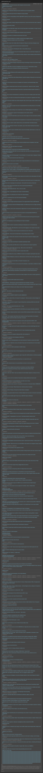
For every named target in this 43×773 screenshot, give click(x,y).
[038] (3, 636)
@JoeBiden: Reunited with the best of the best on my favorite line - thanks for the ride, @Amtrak (22, 86)
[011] (3, 721)
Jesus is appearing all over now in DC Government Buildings (15, 197)
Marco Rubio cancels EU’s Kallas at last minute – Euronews (15, 317)
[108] (3, 419)
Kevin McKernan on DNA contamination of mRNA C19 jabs (15, 346)
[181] (3, 167)
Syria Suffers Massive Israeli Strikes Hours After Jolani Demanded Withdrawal (18, 185)
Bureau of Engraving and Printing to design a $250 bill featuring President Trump (19, 368)
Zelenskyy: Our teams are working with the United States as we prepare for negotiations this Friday (22, 97)
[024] (3, 679)
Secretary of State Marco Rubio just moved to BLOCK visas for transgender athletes (20, 10)
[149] (3, 274)
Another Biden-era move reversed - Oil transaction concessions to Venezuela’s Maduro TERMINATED (23, 383)
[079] (3, 508)
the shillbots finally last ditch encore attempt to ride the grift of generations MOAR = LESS (21, 320)
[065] (3, 549)
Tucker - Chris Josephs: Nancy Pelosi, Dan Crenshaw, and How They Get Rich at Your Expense (21, 316)
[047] (3, 609)
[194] (3, 125)
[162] (3, 230)
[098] (3, 450)
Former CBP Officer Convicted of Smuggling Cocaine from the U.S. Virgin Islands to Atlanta (21, 66)
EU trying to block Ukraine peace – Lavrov (12, 619)
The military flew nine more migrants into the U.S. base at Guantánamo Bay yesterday (20, 330)
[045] (3, 615)
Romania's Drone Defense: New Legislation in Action (14, 447)
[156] (3, 250)
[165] (3, 220)
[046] (3, 612)
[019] (3, 694)
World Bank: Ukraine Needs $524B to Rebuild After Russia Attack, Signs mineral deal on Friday (21, 460)
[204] (3, 89)
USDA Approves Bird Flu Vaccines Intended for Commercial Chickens (17, 537)
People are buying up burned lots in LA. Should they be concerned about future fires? (20, 471)
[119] (3, 380)
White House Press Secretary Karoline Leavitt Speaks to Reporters (16, 524)
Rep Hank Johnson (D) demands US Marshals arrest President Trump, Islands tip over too (20, 652)
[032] (3, 652)
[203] (3, 94)
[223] (3, 25)
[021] (3, 688)
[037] (3, 638)
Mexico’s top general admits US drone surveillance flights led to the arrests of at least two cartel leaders (23, 392)
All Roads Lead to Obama (9, 133)
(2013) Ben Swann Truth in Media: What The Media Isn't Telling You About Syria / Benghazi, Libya (22, 43)
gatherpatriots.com (6, 1)
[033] (3, 651)
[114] (3, 395)
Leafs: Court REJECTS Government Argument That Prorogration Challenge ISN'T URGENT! (21, 636)
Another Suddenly (8, 457)
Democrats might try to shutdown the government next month (16, 35)
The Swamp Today (8, 750)
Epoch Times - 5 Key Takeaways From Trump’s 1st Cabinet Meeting (17, 191)
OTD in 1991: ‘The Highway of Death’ (11, 59)
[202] (3, 97)
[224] (3, 22)
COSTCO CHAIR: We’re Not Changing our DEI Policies (14, 337)
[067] (3, 543)
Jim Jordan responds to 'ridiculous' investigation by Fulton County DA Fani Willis (19, 721)
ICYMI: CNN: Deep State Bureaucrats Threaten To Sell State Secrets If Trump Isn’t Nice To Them (22, 665)
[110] (3, 413)
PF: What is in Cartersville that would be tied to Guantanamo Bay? (16, 45)
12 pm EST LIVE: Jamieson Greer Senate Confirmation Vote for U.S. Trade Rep (18, 607)
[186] (3, 151)
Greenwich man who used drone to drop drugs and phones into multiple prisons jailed (20, 454)
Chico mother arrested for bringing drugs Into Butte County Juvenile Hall (18, 32)
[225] (3, 19)
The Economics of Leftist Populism (11, 531)
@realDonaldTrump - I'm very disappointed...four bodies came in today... (17, 380)
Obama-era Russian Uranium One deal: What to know (14, 157)
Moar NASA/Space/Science (9, 555)
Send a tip (3, 771)
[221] (3, 32)
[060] (3, 565)
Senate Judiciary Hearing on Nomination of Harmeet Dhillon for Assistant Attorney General (21, 270)
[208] (3, 72)
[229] (3, 6)
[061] (3, 563)
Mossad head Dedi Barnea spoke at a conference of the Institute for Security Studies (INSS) (21, 517)
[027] (3, 670)
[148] (3, 279)
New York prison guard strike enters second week (13, 136)
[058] (3, 573)
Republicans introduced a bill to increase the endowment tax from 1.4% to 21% (19, 230)
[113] (3, 399)
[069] (3, 537)
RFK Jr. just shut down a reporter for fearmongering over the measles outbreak (19, 112)
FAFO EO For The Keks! (9, 656)
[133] (3, 330)
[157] (3, 247)
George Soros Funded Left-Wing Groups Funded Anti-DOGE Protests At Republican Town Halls (21, 142)
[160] (3, 236)
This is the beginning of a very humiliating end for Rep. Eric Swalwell (17, 220)
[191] (3, 136)
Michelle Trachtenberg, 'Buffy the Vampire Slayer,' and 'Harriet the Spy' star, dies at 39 (20, 409)
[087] (3, 485)
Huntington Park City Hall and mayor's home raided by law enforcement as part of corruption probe (22, 180)
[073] (3, 524)
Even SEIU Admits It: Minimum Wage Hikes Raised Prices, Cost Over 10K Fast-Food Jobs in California (23, 22)
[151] (3, 268)
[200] (3, 105)
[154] (3, 256)
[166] (3, 216)
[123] (3, 367)
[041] (3, 626)
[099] (3, 447)
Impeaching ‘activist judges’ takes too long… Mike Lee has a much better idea (18, 247)
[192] (3, 133)
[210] (3, 66)
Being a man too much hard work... (11, 645)
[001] (3, 750)
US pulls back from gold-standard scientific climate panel (15, 642)
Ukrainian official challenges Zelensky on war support (14, 616)
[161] (3, 233)
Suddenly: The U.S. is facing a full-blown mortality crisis (15, 648)
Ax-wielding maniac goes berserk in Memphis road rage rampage (16, 13)
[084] (3, 494)
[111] (3, 409)
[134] (3, 326)
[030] (3, 659)
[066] (3, 546)
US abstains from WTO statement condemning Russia (14, 543)
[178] (3, 176)
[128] (3, 346)
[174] (3, 188)
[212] (3, 59)
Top (2, 764)
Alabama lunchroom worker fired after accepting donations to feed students (18, 405)
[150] (3, 270)
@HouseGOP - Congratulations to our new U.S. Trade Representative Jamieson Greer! (20, 416)
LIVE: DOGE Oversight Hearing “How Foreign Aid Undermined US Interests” (18, 698)
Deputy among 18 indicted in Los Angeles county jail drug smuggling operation (19, 38)
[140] (3, 306)
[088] (3, 482)
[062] (3, 560)
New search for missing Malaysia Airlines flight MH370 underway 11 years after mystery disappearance (23, 16)
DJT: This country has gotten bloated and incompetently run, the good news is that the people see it (22, 119)
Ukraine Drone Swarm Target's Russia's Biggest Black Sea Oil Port (16, 464)
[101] (3, 440)
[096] (3, 457)
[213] (3, 54)
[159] (3, 241)
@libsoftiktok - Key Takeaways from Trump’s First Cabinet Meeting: (17, 194)
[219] (3, 38)
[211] (3, 62)
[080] (3, 504)
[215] (3, 48)
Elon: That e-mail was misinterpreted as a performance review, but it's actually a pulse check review (22, 94)
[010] (3, 723)
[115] (3, 392)
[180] (3, 169)
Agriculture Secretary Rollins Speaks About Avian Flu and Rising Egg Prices (18, 521)
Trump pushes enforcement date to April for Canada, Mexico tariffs (16, 250)
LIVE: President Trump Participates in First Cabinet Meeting (15, 573)
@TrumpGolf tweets (8, 6)
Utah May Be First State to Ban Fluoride (12, 539)
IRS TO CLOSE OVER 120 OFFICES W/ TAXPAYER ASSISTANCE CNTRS (17, 241)
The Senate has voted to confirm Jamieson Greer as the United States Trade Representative (21, 122)
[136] (3, 317)
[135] (3, 320)
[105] (3, 429)
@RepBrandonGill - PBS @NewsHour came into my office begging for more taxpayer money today (22, 227)
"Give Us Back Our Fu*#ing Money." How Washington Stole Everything (17, 691)
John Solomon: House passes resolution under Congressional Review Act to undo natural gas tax (22, 160)
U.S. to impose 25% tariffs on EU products (12, 429)
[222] (3, 28)
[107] (3, 423)
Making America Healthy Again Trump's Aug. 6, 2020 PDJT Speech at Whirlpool (19, 395)
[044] (3, 616)
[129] (3, 342)
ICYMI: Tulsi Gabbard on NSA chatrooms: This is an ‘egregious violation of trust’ (19, 672)
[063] (3, 555)
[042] (3, 622)
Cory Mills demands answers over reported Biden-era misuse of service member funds (20, 363)
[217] (3, 43)
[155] (3, 253)
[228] (3, 10)
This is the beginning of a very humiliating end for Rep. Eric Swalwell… (17, 508)
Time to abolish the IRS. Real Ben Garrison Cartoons (14, 279)
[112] (3, 405)
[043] (3, 619)
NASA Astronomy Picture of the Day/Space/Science (14, 659)
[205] (3, 86)
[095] (3, 460)
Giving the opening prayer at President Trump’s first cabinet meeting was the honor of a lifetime (22, 423)
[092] (3, 471)
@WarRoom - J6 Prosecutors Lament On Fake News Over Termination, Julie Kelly (19, 282)
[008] (3, 731)
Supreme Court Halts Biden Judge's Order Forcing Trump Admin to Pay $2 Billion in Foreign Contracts (23, 28)
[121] (3, 372)
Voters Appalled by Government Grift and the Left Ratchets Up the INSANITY (18, 563)
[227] (3, 13)
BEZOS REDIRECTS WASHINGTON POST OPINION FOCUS (15, 615)
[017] (3, 700)
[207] (3, 77)
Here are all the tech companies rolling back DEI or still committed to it (17, 334)
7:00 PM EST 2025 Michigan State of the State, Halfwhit (14, 549)
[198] (3, 112)
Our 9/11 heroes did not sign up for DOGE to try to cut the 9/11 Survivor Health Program (20, 482)
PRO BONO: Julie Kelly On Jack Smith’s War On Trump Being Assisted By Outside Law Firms (21, 268)
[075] (3, 517)
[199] (3, 109)
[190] (3, 138)
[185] (3, 155)
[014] (3, 708)
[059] (3, 570)
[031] (3, 656)
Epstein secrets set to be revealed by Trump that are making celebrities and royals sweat (20, 377)
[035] (3, 645)
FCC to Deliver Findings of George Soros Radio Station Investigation (17, 389)
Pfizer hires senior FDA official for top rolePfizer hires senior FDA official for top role (20, 492)
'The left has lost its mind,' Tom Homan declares (13, 734)
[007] (3, 734)
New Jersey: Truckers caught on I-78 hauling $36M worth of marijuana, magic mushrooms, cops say (22, 169)
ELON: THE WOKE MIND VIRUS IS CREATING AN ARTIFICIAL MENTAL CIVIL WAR (19, 694)
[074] (3, 521)
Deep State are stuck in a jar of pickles (11, 163)
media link (4, 8)
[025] (3, 675)
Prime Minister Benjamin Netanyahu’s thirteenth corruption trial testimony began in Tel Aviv (21, 498)
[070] (3, 533)
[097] (3, 454)
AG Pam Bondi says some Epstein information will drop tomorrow (16, 68)
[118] (3, 383)
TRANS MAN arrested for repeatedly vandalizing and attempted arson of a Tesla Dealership (21, 224)
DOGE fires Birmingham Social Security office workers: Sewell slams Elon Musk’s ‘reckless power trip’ (23, 440)
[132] (3, 334)
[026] (3, 672)
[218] (3, 40)
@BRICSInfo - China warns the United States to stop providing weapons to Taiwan (19, 233)
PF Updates (7, 560)
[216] (3, 45)
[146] (3, 284)
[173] (3, 191)
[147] (3, 282)
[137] (3, 316)
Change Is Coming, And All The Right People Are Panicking (15, 630)
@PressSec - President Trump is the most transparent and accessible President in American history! (22, 413)
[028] (3, 666)
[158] (3, 244)
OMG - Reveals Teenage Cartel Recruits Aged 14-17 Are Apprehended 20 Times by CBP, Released (22, 201)
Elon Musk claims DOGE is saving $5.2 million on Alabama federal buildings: (18, 480)
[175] (3, 185)
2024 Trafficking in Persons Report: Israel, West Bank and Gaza (16, 708)
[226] (3, 16)
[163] (3, 227)
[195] (3, 122)
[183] (3, 160)
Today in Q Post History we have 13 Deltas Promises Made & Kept (16, 622)
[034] (3, 648)
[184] (3, 157)
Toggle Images (39, 3)
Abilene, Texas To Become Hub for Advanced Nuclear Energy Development (18, 688)
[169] (3, 204)
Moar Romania (7, 533)
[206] (3, 82)
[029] (3, 665)
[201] (3, 100)
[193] (3, 129)
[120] (3, 377)
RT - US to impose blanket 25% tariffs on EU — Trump (14, 306)
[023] (3, 684)
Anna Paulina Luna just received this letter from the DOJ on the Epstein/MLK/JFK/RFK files (21, 212)
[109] (3, 416)
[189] (3, 142)
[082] (3, 498)
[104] (3, 433)
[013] (3, 712)
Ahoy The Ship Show (8, 731)
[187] (3, 149)
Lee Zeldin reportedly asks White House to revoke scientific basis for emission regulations (21, 244)
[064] (3, 552)
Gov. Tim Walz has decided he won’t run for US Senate (14, 40)
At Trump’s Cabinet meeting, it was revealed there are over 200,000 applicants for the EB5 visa (21, 109)
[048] (3, 607)
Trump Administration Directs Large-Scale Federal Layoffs (15, 478)
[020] (3, 691)
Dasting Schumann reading (10, 25)
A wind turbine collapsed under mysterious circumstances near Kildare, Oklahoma (19, 367)
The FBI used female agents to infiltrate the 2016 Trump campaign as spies (18, 426)
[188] (3, 146)
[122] (3, 368)
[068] (3, 539)
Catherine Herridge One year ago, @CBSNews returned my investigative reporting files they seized (22, 253)
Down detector (7, 19)
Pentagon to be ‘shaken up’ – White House (12, 552)
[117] (3, 386)
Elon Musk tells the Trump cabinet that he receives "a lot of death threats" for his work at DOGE (22, 504)
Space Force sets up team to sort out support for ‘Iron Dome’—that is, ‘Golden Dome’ (20, 485)
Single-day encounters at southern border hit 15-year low (15, 437)
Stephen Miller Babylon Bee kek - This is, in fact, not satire (15, 188)
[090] (3, 478)
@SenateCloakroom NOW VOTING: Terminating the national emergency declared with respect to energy (23, 284)
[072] (3, 527)
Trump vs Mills (7, 488)
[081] (3, 501)
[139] (3, 309)
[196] (3, 119)
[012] (3, 717)
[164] (3, 224)
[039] (3, 632)
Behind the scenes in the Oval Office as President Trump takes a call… (17, 260)
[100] (3, 443)
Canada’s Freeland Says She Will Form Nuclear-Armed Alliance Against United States (20, 527)
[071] (3, 531)
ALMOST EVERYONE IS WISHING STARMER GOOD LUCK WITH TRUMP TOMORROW (20, 670)
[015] (3, 704)
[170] (3, 201)
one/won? (6, 570)
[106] (3, 426)
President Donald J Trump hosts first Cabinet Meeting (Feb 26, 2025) (17, 149)
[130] (3, 340)
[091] (3, 473)
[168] (3, 208)
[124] (3, 363)
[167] (3, 212)
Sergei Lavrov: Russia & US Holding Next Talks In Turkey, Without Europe (18, 48)
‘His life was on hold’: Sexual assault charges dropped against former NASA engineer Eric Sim (21, 546)
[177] (3, 180)
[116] (3, 389)
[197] (3, 115)
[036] (3, 642)
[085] (3, 492)
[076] (3, 515)
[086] (3, 488)
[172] (3, 194)
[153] (3, 260)
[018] (3, 698)
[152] (3, 263)
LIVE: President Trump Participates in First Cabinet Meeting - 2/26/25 (17, 700)
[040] (3, 630)
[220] (3, 35)
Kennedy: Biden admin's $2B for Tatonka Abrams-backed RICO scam (17, 167)
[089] (3, 480)
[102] (3, 437)
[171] (3, 197)
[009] (3, 726)
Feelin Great (7, 723)
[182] (3, 163)
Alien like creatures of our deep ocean (11, 399)
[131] (3, 337)
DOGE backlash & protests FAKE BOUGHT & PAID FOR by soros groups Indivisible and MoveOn (22, 309)
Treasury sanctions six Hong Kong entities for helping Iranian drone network (18, 468)
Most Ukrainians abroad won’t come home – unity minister (15, 612)
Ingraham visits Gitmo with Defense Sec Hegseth (13, 146)
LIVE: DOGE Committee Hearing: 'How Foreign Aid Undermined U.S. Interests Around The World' (22, 515)
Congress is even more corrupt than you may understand (15, 494)
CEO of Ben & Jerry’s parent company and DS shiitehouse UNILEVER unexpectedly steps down (22, 419)
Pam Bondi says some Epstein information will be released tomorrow (17, 138)
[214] (3, 51)
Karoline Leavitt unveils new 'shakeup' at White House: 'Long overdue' (17, 651)
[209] (3, 68)
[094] (3, 464)
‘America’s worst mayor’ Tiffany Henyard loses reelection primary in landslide (18, 386)
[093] (3, 468)
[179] (3, 171)
